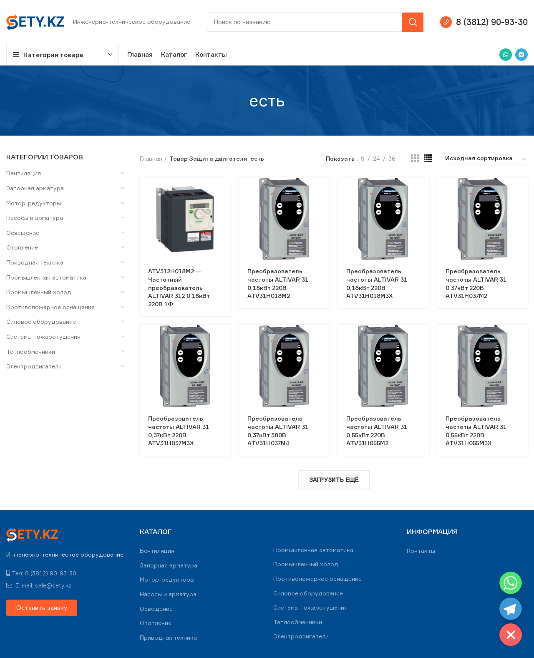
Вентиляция (23, 172)
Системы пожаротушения (43, 336)
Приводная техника (34, 262)
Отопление (22, 247)
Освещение (22, 232)
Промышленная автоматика (46, 277)
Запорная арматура (35, 188)
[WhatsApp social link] (505, 54)
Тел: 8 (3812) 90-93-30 (41, 573)
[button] (41, 608)
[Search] (315, 22)
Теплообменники (30, 351)
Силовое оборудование (41, 321)
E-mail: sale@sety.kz (38, 585)
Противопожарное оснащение (50, 306)
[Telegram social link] (521, 54)
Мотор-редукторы (33, 203)
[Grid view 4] (428, 158)
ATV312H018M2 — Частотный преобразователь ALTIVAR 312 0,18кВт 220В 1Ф (178, 287)
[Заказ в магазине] (486, 159)
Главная (151, 158)
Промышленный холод (38, 291)
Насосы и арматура (34, 217)
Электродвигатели (34, 366)
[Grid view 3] (415, 158)
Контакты (421, 550)
